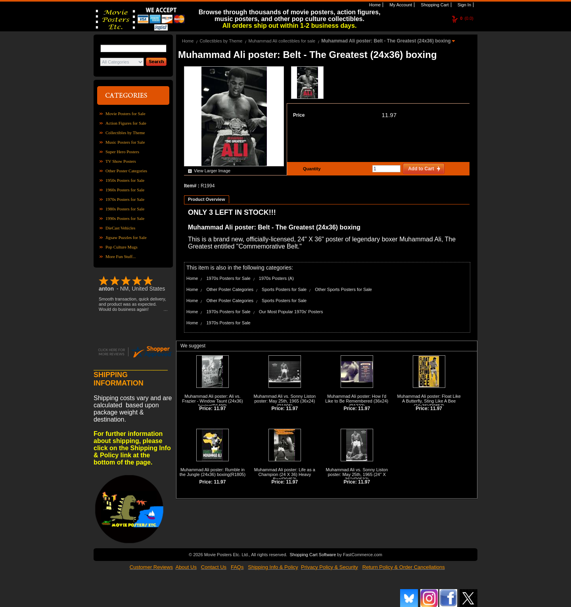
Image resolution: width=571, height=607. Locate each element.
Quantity (311, 168)
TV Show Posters (120, 161)
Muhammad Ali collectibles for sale (281, 41)
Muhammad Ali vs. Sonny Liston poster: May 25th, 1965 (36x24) (285, 398)
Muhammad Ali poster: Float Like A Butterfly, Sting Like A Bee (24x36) (429, 401)
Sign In (463, 4)
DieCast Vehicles (120, 227)
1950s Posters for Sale (124, 180)
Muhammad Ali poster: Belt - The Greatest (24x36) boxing (386, 41)
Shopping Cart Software (312, 554)
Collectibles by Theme (125, 132)
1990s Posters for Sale (124, 218)
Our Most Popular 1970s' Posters (291, 311)
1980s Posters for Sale (124, 208)
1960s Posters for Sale (124, 189)
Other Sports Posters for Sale (343, 289)
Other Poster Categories (126, 170)
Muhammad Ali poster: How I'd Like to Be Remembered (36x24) (356, 398)
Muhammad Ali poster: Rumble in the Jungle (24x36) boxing (212, 472)
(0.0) (466, 18)
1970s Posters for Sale (124, 199)
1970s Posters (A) (276, 278)
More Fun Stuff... (120, 256)
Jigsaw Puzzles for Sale (126, 237)
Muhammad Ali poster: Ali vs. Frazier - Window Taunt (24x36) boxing (212, 401)
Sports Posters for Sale (284, 289)
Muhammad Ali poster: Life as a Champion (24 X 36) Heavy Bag (284, 474)
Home (374, 4)
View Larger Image (212, 170)
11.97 (389, 115)
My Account (400, 4)
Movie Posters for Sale (125, 113)
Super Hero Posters (122, 151)
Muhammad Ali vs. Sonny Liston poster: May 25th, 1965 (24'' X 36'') (357, 474)
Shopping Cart (434, 4)
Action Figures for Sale (125, 123)
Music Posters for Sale (125, 142)
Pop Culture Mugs (121, 247)
